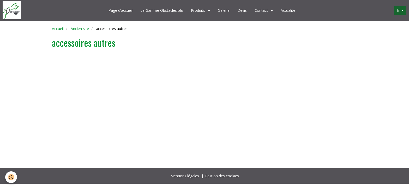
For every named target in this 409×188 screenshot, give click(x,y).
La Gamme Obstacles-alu (161, 10)
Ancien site (80, 28)
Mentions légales (184, 175)
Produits (198, 10)
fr (398, 10)
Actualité (288, 10)
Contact (262, 10)
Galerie (224, 10)
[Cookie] (11, 177)
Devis (242, 10)
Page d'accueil (121, 10)
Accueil (58, 28)
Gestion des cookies (222, 175)
